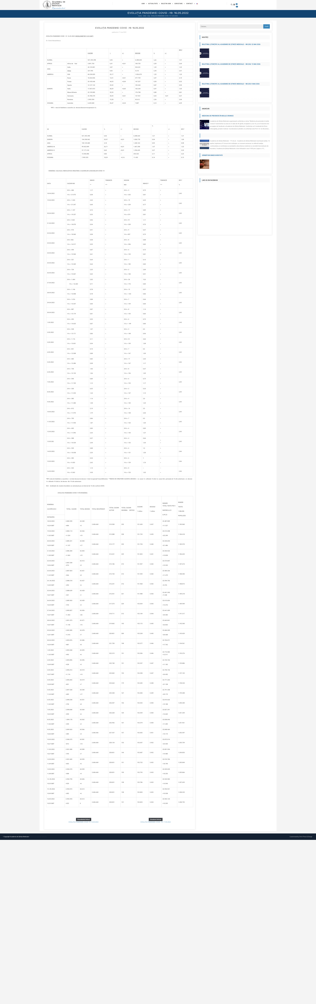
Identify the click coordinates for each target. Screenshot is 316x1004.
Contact (189, 3)
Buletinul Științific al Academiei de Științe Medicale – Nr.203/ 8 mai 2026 (231, 84)
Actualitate (153, 3)
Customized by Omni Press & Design (301, 837)
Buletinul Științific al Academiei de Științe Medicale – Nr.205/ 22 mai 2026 (231, 44)
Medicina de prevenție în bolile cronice (217, 116)
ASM (143, 3)
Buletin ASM (166, 3)
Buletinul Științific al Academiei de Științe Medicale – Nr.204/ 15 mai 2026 (231, 64)
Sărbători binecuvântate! (212, 155)
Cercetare (178, 3)
